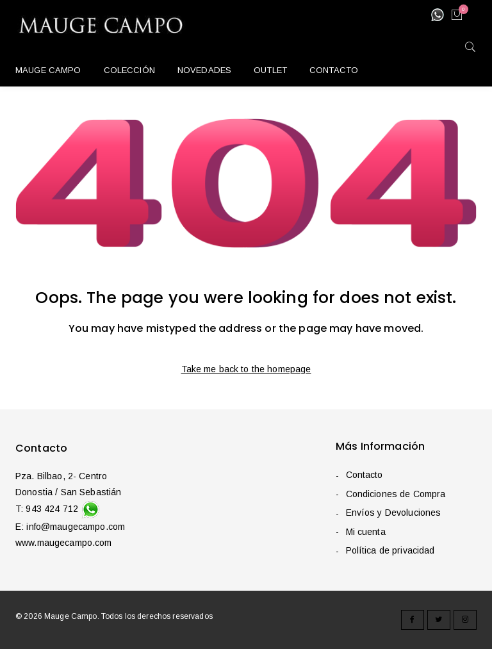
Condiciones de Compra (395, 494)
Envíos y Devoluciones (393, 513)
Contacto (363, 475)
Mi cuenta (365, 532)
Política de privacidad (389, 551)
